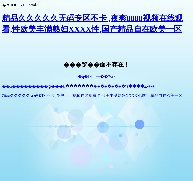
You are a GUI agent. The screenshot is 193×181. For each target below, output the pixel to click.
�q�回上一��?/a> (96, 76)
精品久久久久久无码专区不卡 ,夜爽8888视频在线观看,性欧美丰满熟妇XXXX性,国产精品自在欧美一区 (92, 95)
